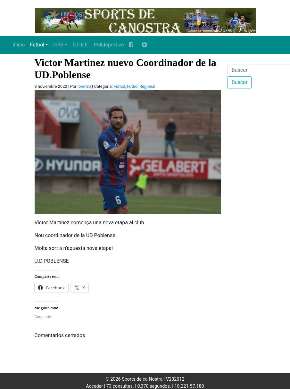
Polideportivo (109, 45)
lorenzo (84, 86)
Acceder (94, 386)
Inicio (18, 45)
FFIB (58, 45)
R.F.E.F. (80, 45)
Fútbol (37, 45)
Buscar (240, 82)
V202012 (175, 379)
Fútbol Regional (141, 86)
